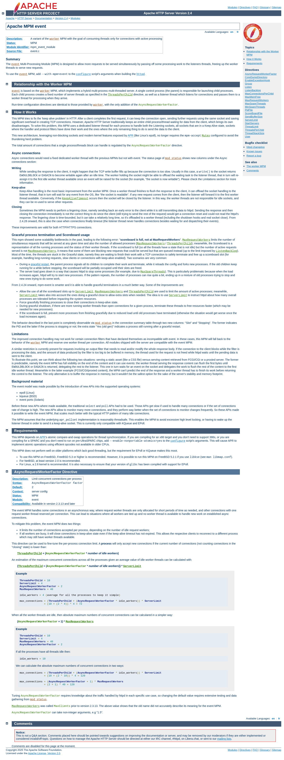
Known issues (254, 151)
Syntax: (17, 482)
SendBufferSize (254, 116)
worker (54, 38)
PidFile (249, 110)
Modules (232, 7)
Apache (10, 18)
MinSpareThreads (255, 106)
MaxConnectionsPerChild (259, 93)
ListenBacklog (253, 90)
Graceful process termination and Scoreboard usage (51, 235)
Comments (252, 170)
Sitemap (276, 7)
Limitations (20, 334)
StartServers (252, 123)
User (247, 136)
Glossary (265, 7)
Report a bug (253, 155)
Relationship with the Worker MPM (43, 84)
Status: (11, 42)
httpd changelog (255, 147)
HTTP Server (24, 18)
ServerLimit (251, 119)
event (15, 64)
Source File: (14, 51)
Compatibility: (22, 503)
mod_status (173, 158)
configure (83, 74)
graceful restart (40, 264)
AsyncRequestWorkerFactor (261, 73)
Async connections (26, 153)
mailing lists (224, 738)
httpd (141, 74)
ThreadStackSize (254, 133)
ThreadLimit (251, 126)
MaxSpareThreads (255, 103)
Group (248, 83)
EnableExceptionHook (257, 80)
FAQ (255, 7)
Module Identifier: (18, 47)
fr (237, 31)
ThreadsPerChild (254, 129)
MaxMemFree (253, 96)
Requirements (254, 63)
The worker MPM (256, 166)
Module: (18, 499)
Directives (245, 7)
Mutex (206, 135)
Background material (27, 381)
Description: (15, 38)
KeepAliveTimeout (75, 198)
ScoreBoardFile (254, 113)
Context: (18, 491)
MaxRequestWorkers (257, 100)
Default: (18, 487)
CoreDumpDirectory (256, 77)
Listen (248, 86)
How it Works (253, 59)
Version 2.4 (61, 18)
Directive (69, 472)
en (232, 31)
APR (130, 135)
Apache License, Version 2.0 (44, 753)
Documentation (43, 18)
